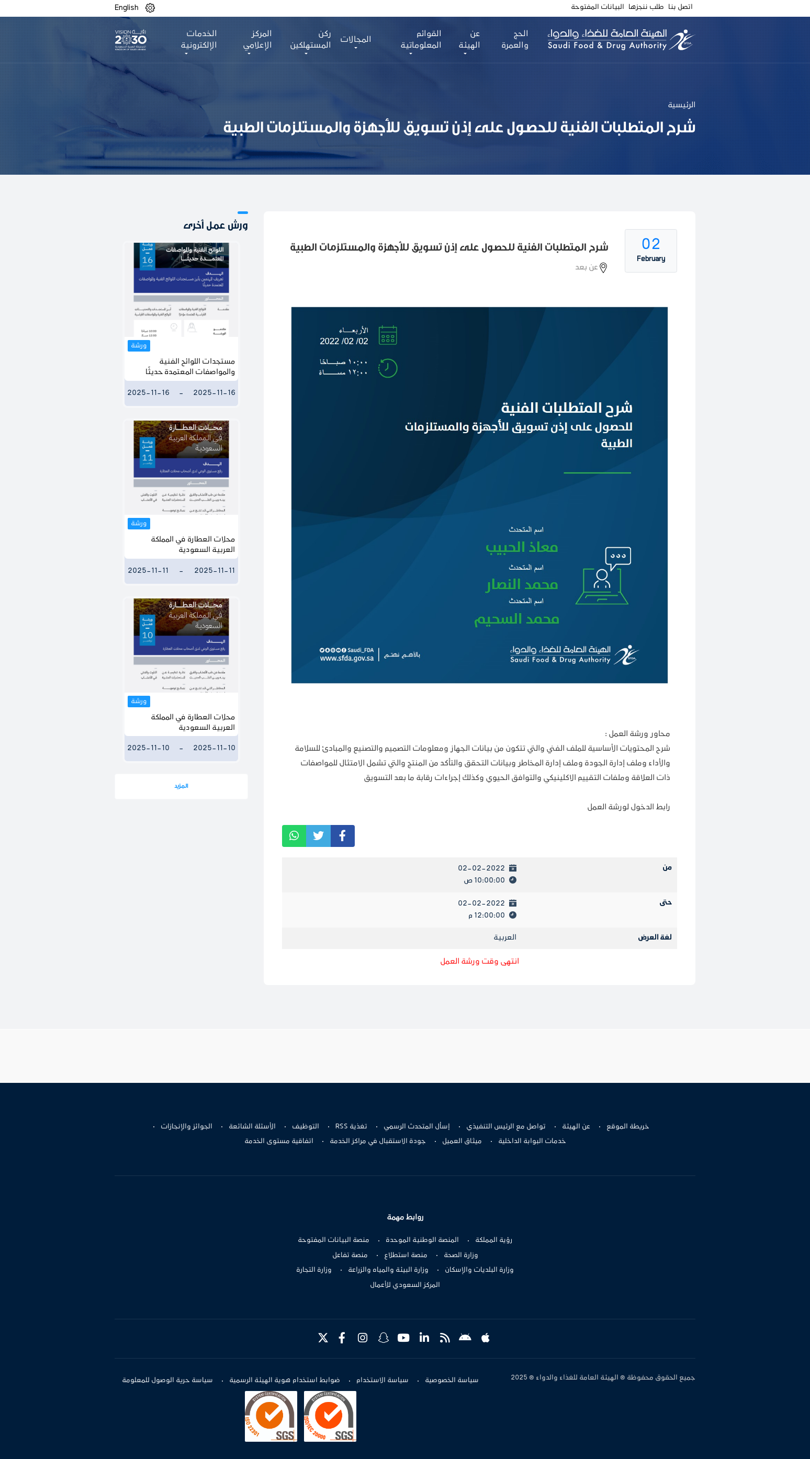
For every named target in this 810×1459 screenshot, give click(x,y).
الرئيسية (681, 105)
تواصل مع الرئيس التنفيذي (506, 1127)
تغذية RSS (351, 1127)
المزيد (181, 786)
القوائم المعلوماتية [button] (421, 39)
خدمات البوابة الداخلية (532, 1141)
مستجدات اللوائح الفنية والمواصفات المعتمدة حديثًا (190, 367)
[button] (150, 8)
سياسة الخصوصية (452, 1380)
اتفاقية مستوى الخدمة (278, 1141)
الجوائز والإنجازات (186, 1127)
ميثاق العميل (462, 1141)
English (127, 8)
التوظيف (305, 1127)
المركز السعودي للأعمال (405, 1285)
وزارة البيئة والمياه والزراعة (388, 1270)
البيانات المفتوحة (597, 7)
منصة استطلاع (406, 1255)
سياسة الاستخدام (382, 1380)
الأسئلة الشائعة (252, 1127)
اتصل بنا (680, 7)
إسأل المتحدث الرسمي (417, 1127)
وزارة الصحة (461, 1255)
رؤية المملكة (493, 1240)
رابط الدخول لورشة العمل (628, 807)
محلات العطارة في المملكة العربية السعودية (193, 544)
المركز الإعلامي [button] (257, 39)
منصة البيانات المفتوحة (333, 1240)
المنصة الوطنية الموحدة (422, 1240)
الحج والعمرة (514, 39)
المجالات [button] (356, 39)
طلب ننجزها (646, 7)
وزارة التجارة (314, 1270)
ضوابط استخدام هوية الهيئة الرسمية (284, 1380)
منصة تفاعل (350, 1255)
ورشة (139, 346)
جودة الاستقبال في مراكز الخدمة (378, 1141)
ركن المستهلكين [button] (310, 39)
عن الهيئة (576, 1127)
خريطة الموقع (627, 1127)
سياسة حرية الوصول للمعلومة (167, 1380)
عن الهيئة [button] (469, 39)
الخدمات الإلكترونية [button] (199, 39)
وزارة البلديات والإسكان (479, 1270)
